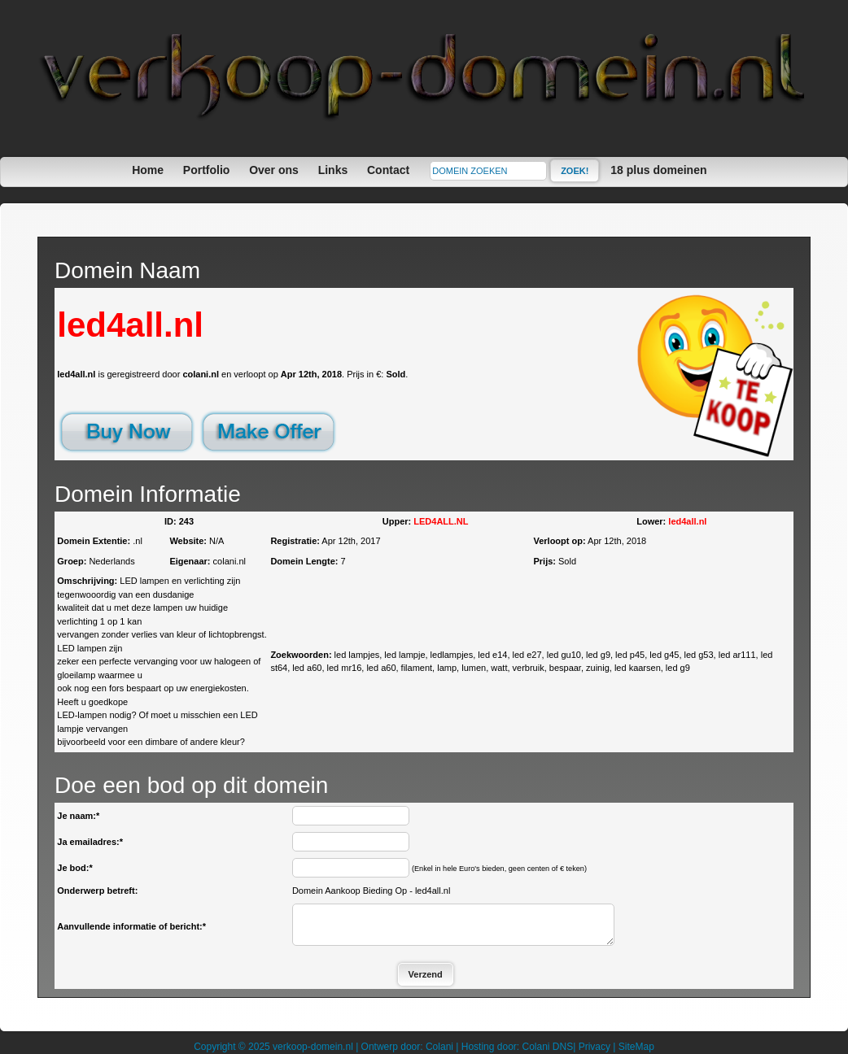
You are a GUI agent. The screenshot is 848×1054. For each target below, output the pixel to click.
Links (333, 169)
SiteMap (636, 1046)
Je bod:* (74, 868)
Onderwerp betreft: (97, 890)
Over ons (274, 169)
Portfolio (206, 169)
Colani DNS (547, 1046)
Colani (439, 1046)
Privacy (594, 1046)
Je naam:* (78, 816)
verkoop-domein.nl (313, 1046)
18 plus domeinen (658, 169)
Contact (388, 169)
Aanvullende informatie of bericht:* (131, 926)
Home (148, 169)
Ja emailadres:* (90, 842)
